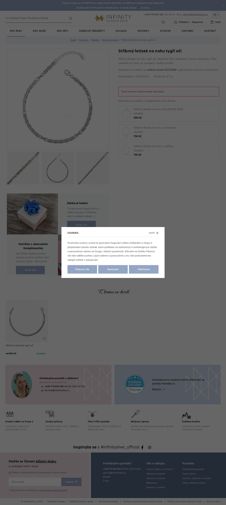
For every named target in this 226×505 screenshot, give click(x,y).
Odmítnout (144, 269)
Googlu (98, 251)
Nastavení (113, 269)
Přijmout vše (82, 269)
